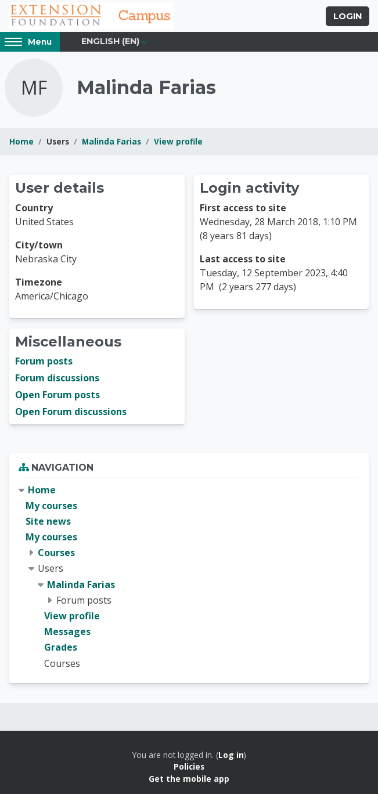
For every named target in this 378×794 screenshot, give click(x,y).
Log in (231, 754)
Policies (189, 766)
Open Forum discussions (71, 411)
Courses (56, 552)
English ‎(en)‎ (110, 41)
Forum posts (44, 361)
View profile (178, 141)
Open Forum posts (57, 394)
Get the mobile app (189, 778)
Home (21, 141)
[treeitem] (189, 577)
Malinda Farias (111, 141)
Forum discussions (57, 377)
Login (347, 16)
